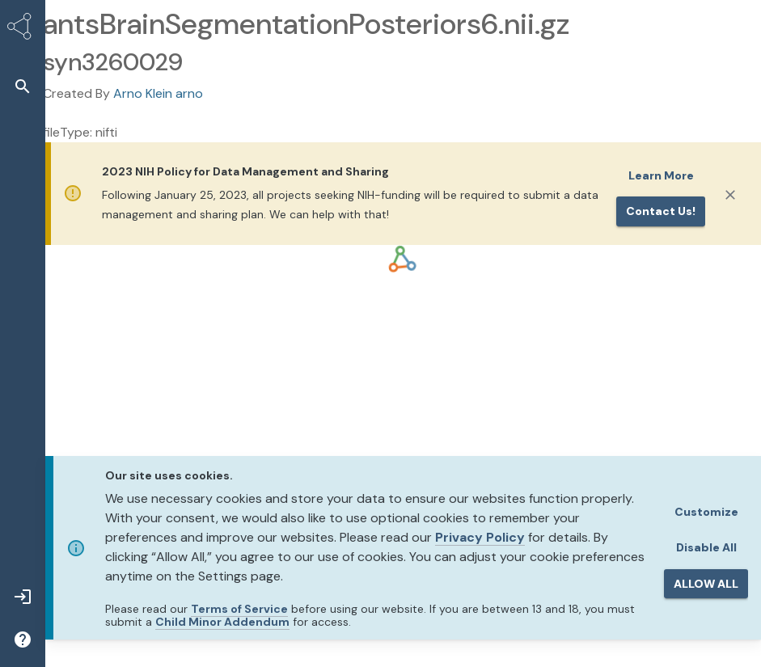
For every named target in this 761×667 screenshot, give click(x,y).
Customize (706, 511)
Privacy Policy (480, 537)
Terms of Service (239, 609)
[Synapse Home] (22, 29)
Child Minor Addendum (222, 621)
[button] (22, 86)
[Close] (730, 195)
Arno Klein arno (158, 93)
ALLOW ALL (706, 583)
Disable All (706, 547)
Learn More (661, 175)
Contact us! (660, 211)
